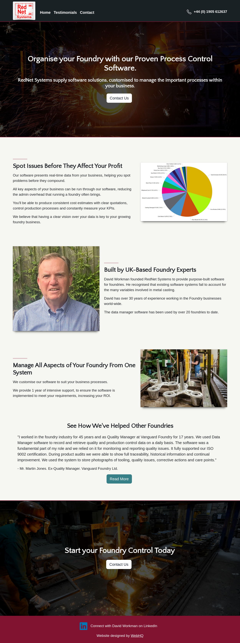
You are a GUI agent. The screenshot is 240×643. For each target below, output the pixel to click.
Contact (87, 12)
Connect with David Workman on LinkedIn (117, 626)
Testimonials (65, 12)
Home (45, 12)
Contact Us (119, 98)
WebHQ (137, 636)
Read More (119, 479)
